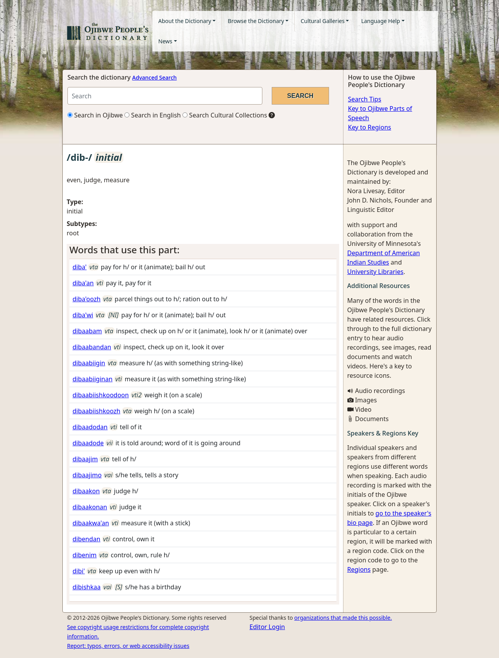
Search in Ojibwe (95, 115)
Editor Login (267, 626)
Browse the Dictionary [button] (256, 21)
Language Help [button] (380, 21)
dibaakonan (90, 507)
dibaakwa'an (91, 523)
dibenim (85, 555)
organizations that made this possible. (343, 617)
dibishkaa (87, 587)
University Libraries (375, 271)
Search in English (152, 115)
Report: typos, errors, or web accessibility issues (128, 645)
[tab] (202, 250)
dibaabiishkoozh (96, 411)
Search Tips (364, 99)
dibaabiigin (89, 363)
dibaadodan (90, 427)
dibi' (79, 571)
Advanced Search (154, 77)
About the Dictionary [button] (184, 21)
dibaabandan (92, 347)
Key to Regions (369, 127)
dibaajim (85, 459)
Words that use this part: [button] (124, 249)
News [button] (165, 41)
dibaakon (86, 491)
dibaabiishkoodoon (101, 395)
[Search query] (164, 96)
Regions (359, 569)
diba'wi (83, 315)
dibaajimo (87, 475)
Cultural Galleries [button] (323, 21)
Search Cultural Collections (224, 115)
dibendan (86, 539)
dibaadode (88, 443)
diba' (80, 267)
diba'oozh (87, 299)
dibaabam (87, 331)
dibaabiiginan (93, 379)
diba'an (83, 283)
